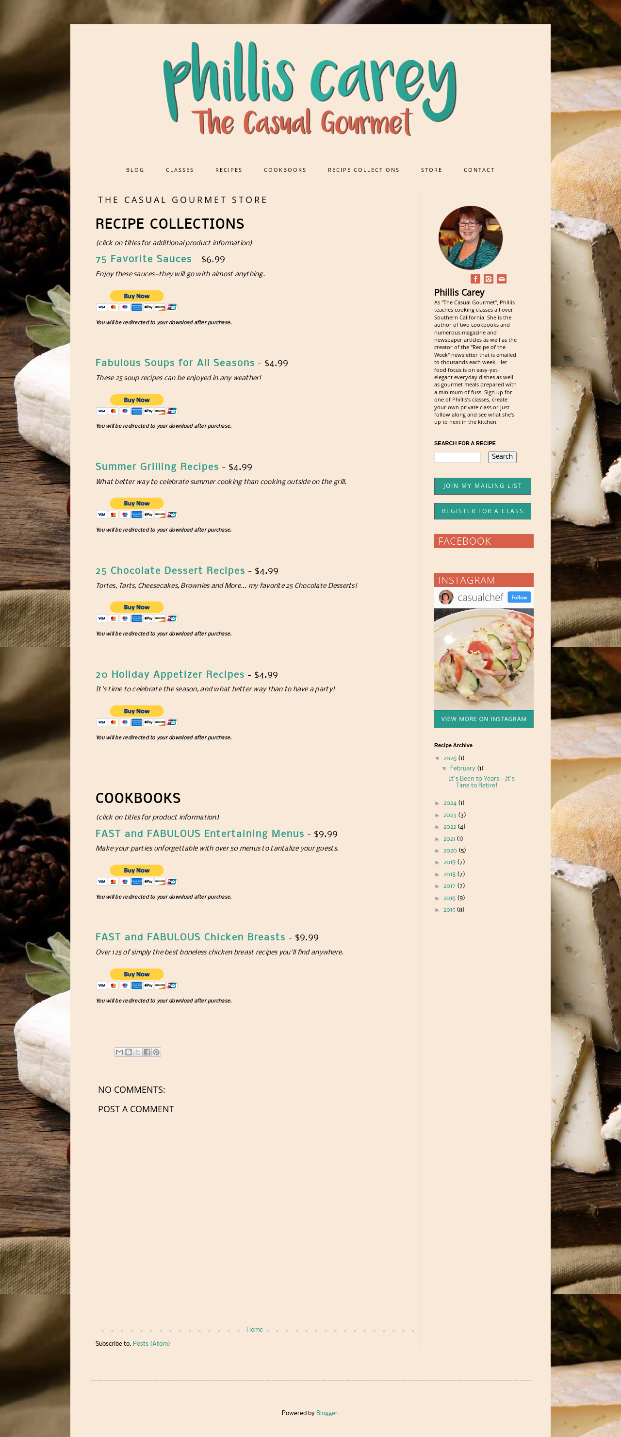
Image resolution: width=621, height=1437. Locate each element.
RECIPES (229, 169)
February (463, 769)
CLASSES (180, 169)
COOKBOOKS (285, 169)
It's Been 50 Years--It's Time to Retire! (482, 782)
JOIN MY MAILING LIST (483, 486)
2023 (450, 815)
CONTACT (479, 169)
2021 (450, 839)
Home (254, 1330)
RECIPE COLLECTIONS (364, 169)
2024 (450, 803)
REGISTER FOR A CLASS (483, 511)
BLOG (135, 169)
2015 (450, 910)
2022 (450, 827)
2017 (450, 886)
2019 (450, 862)
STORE (431, 169)
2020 (450, 851)
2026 (450, 758)
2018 (450, 874)
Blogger (327, 1413)
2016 (450, 898)
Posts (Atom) (151, 1344)
